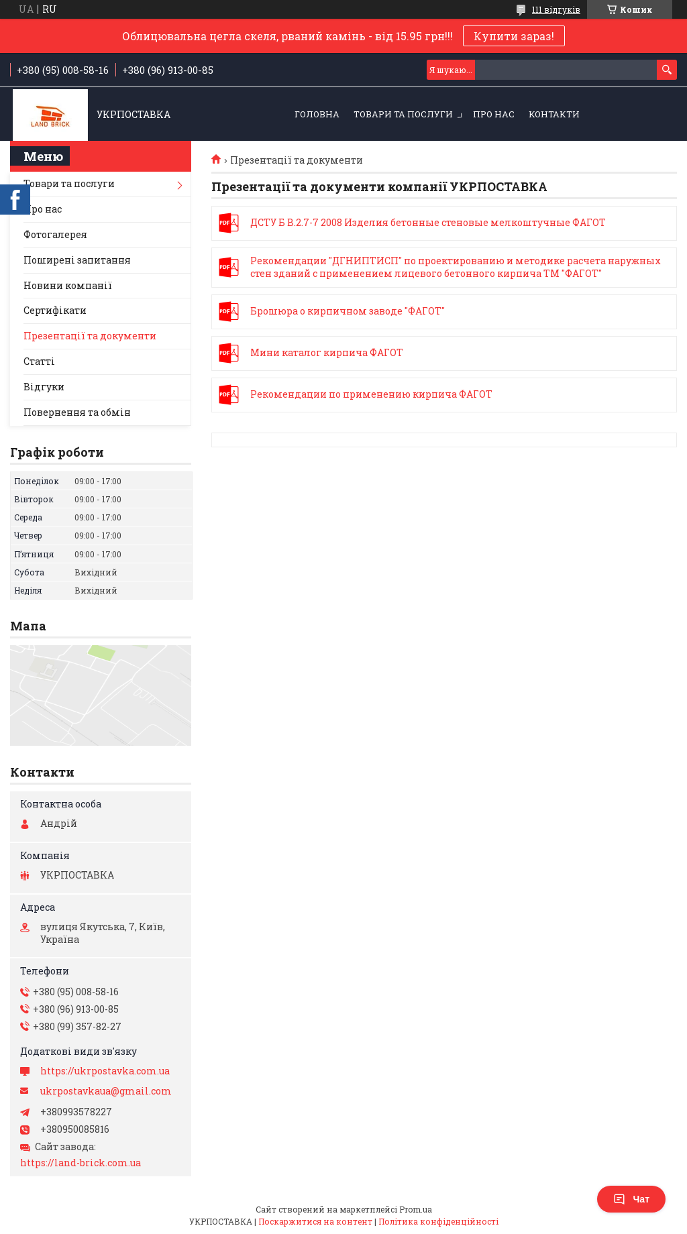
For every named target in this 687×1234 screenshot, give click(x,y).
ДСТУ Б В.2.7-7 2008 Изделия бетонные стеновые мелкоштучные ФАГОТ (230, 223)
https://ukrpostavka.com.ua (105, 1071)
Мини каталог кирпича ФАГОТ (230, 353)
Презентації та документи (89, 335)
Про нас (494, 114)
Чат (631, 1199)
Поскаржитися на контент (315, 1221)
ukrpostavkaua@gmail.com (106, 1091)
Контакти (554, 114)
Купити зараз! (514, 36)
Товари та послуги (403, 114)
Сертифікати (55, 310)
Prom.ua (415, 1209)
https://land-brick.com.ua (80, 1163)
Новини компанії (67, 285)
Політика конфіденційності (438, 1221)
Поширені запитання (77, 260)
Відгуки (43, 386)
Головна (317, 114)
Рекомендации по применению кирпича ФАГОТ (230, 395)
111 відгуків (556, 9)
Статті (39, 361)
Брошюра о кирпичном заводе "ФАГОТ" (230, 312)
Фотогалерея (55, 234)
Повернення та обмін (77, 412)
